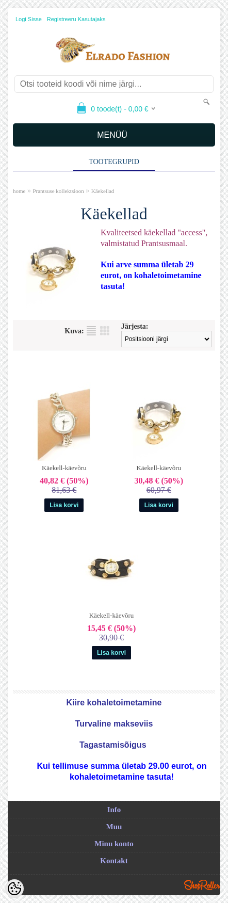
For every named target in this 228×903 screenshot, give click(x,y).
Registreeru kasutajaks (76, 19)
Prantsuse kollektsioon (58, 191)
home (19, 191)
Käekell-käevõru (64, 468)
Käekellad (103, 191)
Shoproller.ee (202, 885)
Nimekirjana (91, 330)
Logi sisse (28, 19)
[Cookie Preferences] (14, 888)
